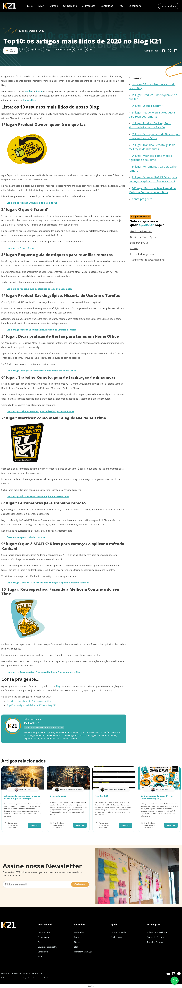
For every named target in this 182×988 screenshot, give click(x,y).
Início (30, 5)
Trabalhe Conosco (155, 942)
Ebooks (77, 942)
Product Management (142, 254)
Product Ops (116, 937)
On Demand (70, 5)
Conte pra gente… (143, 199)
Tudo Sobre (79, 932)
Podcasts (78, 937)
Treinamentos (44, 937)
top (91, 49)
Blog (76, 947)
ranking (80, 49)
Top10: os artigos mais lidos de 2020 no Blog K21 (31, 705)
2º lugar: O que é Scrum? (147, 106)
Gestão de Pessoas (141, 231)
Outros (134, 248)
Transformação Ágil (83, 951)
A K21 (41, 5)
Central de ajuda (118, 932)
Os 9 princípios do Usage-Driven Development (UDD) (157, 797)
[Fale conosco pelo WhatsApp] (175, 981)
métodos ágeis (63, 49)
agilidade (35, 49)
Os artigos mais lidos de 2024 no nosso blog (29, 701)
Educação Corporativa (47, 947)
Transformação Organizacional (147, 259)
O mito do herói (58, 796)
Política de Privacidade (157, 932)
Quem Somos (44, 932)
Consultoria (135, 5)
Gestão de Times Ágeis (143, 237)
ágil (23, 49)
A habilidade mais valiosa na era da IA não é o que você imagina (22, 797)
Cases (40, 942)
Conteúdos (107, 5)
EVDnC (41, 956)
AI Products (88, 5)
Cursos (54, 5)
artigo (48, 49)
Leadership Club (139, 242)
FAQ (120, 5)
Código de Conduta (155, 937)
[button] (163, 51)
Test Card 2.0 (101, 796)
